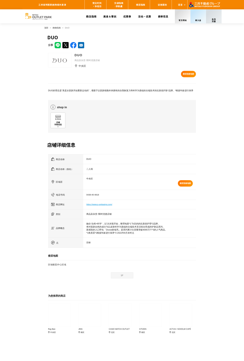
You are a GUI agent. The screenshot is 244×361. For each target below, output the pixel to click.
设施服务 (162, 4)
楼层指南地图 (188, 74)
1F (122, 275)
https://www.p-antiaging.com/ (99, 204)
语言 (180, 4)
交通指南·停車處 (118, 4)
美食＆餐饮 (109, 16)
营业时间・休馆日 (97, 4)
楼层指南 (140, 4)
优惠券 (127, 16)
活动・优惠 (144, 16)
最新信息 (163, 16)
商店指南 (91, 16)
